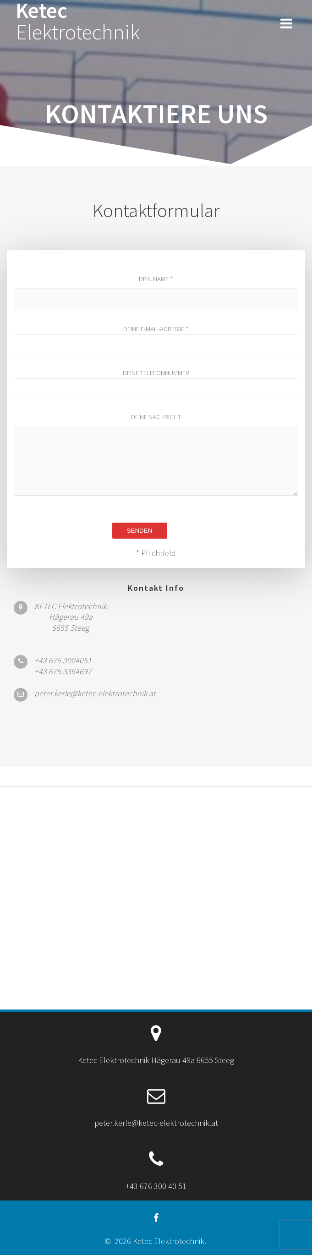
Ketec (78, 21)
